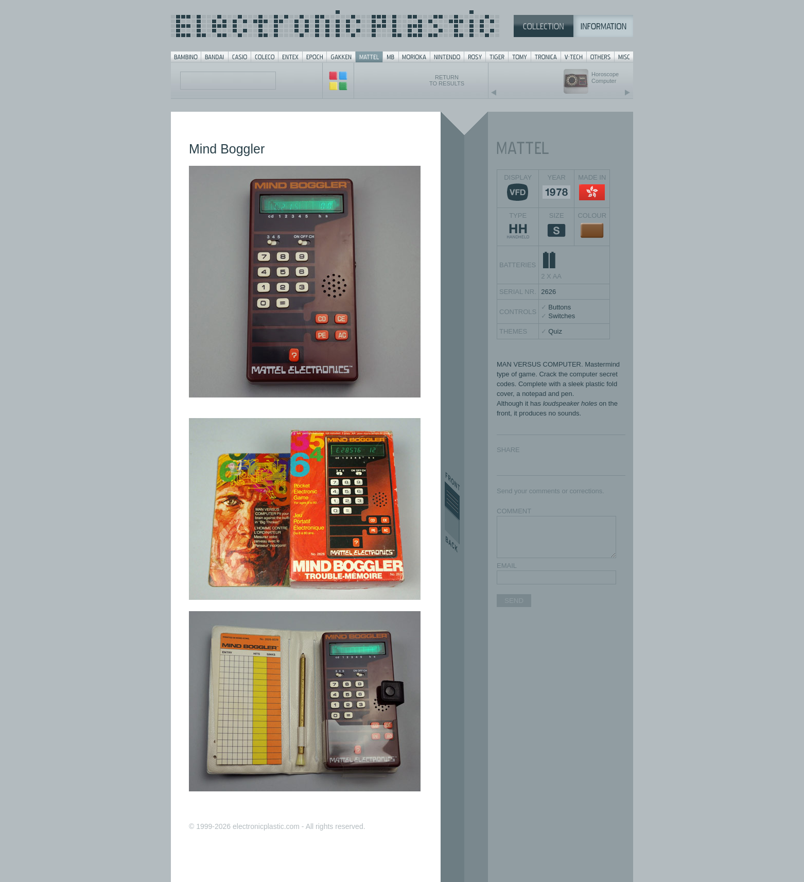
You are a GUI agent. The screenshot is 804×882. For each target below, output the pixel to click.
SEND (513, 600)
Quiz (555, 331)
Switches (561, 316)
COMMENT (514, 511)
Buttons (559, 307)
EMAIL (507, 565)
